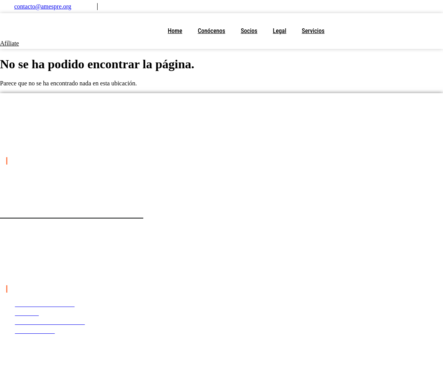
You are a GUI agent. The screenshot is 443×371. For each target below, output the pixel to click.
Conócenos (211, 31)
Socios (249, 31)
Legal (280, 31)
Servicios (313, 31)
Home (175, 31)
